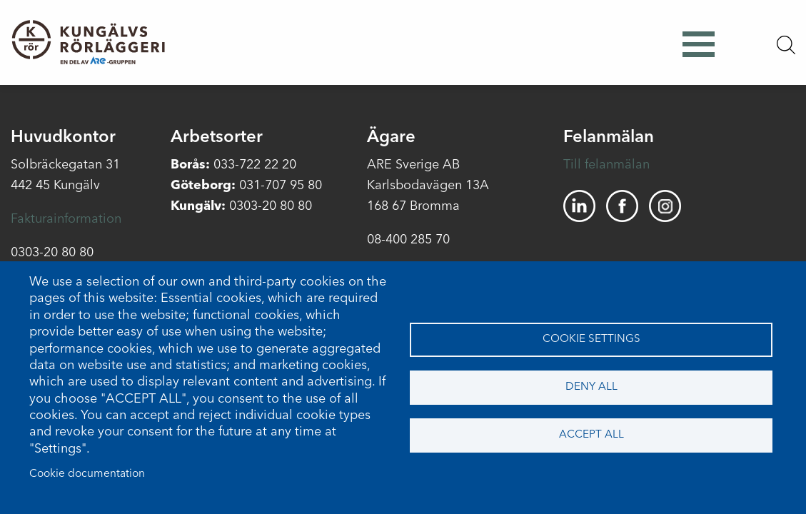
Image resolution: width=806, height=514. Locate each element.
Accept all (591, 434)
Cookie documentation (87, 474)
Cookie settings (591, 339)
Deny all (591, 387)
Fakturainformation (66, 219)
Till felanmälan (606, 164)
